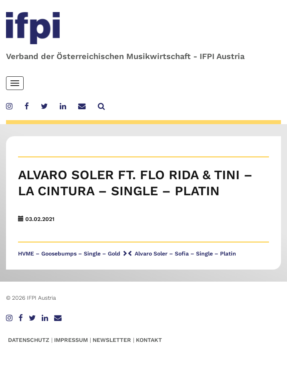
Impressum (71, 340)
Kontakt (149, 340)
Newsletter (112, 340)
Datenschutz (28, 340)
